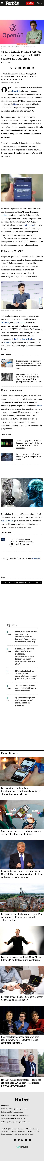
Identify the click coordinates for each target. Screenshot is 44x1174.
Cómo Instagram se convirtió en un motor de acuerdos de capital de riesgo (21, 832)
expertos (7, 342)
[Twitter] (19, 1140)
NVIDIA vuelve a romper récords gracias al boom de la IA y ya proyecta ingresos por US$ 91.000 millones (21, 1083)
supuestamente (19, 322)
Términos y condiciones (17, 1131)
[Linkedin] (30, 1140)
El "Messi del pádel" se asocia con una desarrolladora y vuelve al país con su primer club (26, 675)
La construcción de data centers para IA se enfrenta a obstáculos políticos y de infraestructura (22, 917)
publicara (4, 215)
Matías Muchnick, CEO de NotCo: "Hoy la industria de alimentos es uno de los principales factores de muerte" (29, 378)
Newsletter (12, 1129)
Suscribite (30, 3)
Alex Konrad (5, 63)
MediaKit (4, 1129)
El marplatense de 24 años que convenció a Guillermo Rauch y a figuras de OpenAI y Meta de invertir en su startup (26, 637)
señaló (39, 406)
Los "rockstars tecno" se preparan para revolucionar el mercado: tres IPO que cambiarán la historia (20, 1040)
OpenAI (37, 582)
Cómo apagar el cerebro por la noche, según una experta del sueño (28, 456)
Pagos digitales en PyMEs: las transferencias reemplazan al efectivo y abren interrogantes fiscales (20, 791)
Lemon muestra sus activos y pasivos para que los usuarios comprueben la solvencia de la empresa (29, 364)
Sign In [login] (39, 3)
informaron (29, 225)
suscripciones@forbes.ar (17, 1118)
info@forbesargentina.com (15, 1112)
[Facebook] (15, 1140)
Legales (29, 1131)
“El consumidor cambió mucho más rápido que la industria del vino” (25, 688)
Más (24, 625)
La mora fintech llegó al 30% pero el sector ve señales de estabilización (22, 998)
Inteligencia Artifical (22, 582)
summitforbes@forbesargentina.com (17, 1115)
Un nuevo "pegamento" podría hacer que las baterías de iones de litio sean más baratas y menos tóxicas (29, 444)
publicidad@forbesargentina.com (18, 1109)
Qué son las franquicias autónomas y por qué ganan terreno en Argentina (25, 701)
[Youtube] (26, 1140)
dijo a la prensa (7, 521)
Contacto (21, 1129)
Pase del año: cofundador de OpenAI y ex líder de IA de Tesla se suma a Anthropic (21, 958)
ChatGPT (6, 582)
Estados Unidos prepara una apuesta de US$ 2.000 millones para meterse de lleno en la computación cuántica (21, 874)
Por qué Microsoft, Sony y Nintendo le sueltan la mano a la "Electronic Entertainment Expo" (21, 543)
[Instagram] (22, 1140)
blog (15, 104)
